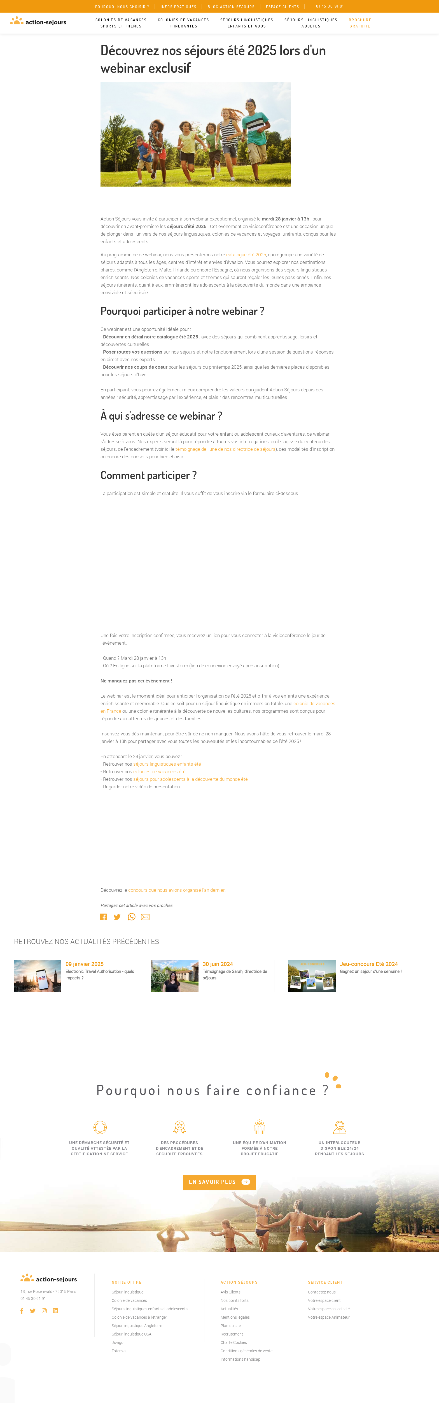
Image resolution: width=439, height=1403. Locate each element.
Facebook (103, 917)
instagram (44, 1311)
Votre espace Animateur (329, 1317)
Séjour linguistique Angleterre (137, 1325)
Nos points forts (235, 1300)
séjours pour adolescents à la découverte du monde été (190, 779)
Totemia (119, 1351)
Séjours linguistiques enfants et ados (246, 23)
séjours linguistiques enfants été (167, 764)
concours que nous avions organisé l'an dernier (176, 890)
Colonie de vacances (129, 1300)
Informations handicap (240, 1359)
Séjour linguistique (127, 1292)
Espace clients (282, 6)
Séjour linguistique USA (131, 1334)
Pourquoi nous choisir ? (122, 6)
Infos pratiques (179, 6)
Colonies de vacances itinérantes (183, 23)
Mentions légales (235, 1317)
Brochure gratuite (360, 23)
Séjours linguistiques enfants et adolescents (150, 1309)
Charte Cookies (234, 1342)
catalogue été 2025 (246, 254)
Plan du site (231, 1325)
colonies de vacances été (159, 771)
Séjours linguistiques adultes (310, 23)
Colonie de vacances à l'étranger (139, 1317)
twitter (117, 917)
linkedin (55, 1311)
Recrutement (232, 1334)
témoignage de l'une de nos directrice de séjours (225, 449)
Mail (145, 917)
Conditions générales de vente (246, 1351)
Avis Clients (230, 1292)
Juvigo (117, 1342)
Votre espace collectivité (329, 1309)
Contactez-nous (322, 1292)
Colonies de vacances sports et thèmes (121, 23)
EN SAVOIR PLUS (212, 1182)
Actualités (229, 1309)
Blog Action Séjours (231, 6)
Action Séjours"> (219, 564)
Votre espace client (324, 1300)
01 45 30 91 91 (33, 1298)
